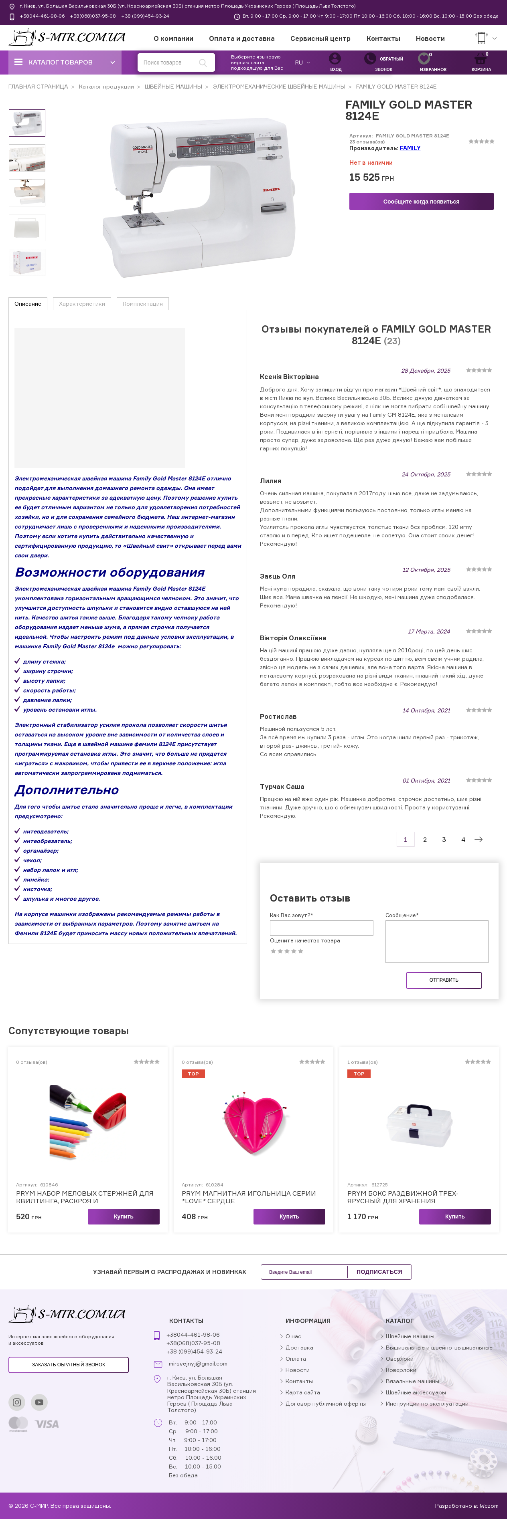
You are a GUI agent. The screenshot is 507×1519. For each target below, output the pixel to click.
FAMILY (410, 148)
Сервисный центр (320, 38)
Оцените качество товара (305, 941)
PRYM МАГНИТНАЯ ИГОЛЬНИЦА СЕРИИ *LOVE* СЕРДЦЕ (249, 1197)
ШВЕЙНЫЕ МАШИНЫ (172, 86)
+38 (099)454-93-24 (145, 16)
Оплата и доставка (242, 38)
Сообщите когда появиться (421, 201)
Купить (124, 1216)
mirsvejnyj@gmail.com (198, 1363)
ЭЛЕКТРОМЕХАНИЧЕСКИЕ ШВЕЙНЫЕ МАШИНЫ (278, 86)
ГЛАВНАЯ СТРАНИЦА (38, 86)
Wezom (489, 1505)
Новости (430, 38)
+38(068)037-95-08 (93, 16)
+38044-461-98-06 (42, 16)
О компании (173, 38)
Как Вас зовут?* (291, 915)
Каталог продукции (105, 86)
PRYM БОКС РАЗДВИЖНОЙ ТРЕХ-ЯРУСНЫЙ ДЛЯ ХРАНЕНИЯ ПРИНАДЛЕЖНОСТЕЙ (402, 1197)
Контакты (383, 38)
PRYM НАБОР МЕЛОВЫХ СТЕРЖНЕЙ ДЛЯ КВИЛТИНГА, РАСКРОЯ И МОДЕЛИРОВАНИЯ (85, 1197)
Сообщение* (402, 915)
